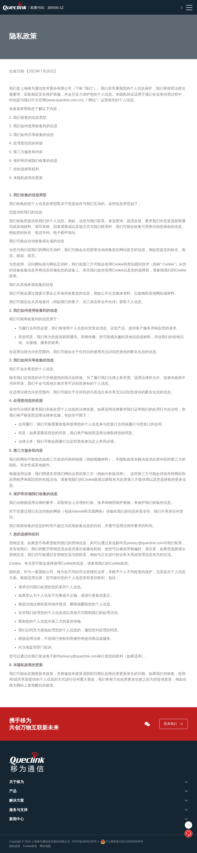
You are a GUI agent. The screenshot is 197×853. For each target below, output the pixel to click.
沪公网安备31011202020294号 (122, 841)
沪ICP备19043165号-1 (85, 841)
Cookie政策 (30, 846)
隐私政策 (14, 846)
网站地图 (45, 846)
